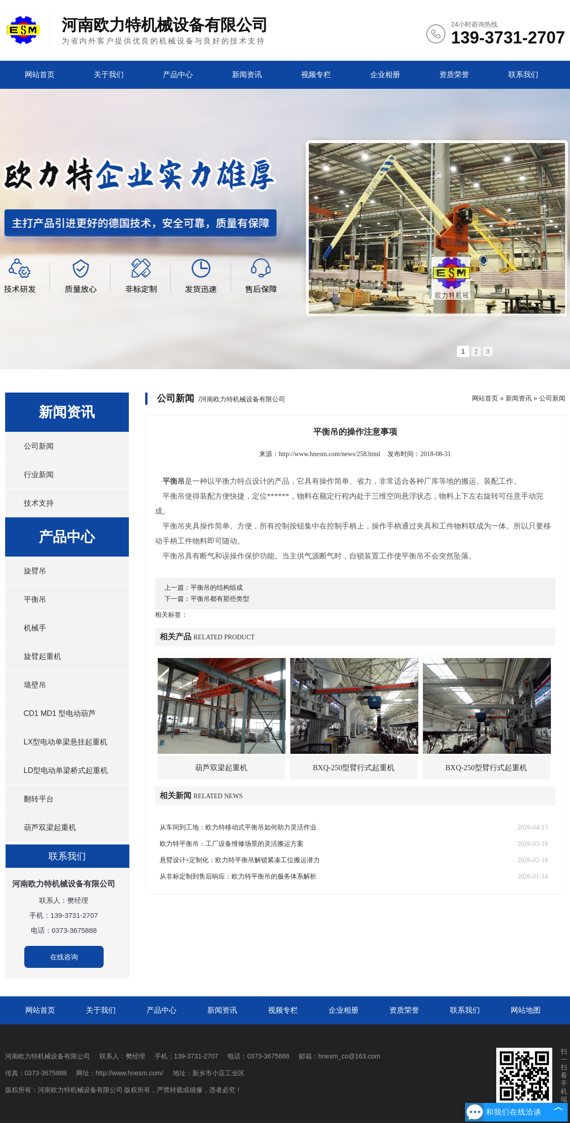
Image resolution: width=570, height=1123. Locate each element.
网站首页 (40, 75)
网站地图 (526, 1010)
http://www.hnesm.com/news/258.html (329, 454)
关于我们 (109, 75)
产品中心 (178, 75)
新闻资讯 (247, 75)
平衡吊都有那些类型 (219, 598)
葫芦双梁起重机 (50, 827)
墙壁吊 (35, 685)
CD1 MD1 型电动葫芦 (60, 713)
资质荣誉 (454, 75)
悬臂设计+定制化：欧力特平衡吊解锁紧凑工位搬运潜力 (240, 860)
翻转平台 (39, 799)
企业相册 (385, 75)
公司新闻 (39, 446)
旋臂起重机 (42, 656)
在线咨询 (64, 957)
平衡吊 (35, 599)
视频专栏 (316, 75)
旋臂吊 (35, 571)
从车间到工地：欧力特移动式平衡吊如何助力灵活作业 (238, 827)
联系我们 (523, 75)
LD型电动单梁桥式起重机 (66, 770)
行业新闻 (39, 475)
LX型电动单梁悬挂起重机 (66, 742)
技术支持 (39, 503)
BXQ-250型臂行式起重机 (353, 768)
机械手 (35, 628)
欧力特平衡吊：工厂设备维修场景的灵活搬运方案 (231, 843)
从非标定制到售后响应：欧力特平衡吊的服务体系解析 (238, 876)
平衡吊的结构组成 (216, 587)
